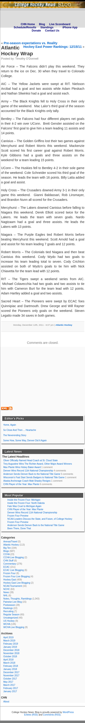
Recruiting (8, 611)
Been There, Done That (19, 528)
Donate (36, 30)
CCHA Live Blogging (13, 557)
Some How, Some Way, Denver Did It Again (25, 440)
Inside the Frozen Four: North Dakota (26, 503)
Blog (42, 24)
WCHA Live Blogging (13, 627)
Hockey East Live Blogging (16, 583)
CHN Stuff (8, 560)
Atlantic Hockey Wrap (17, 50)
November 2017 (11, 675)
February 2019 (10, 644)
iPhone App (69, 27)
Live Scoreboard (59, 24)
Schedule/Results (25, 27)
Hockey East (9, 579)
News (6, 592)
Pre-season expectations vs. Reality (30, 43)
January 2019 (10, 647)
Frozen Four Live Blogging (16, 576)
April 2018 (8, 659)
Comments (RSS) (52, 714)
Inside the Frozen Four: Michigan (23, 500)
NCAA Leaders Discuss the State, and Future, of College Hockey (39, 519)
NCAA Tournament (12, 586)
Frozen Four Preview (17, 515)
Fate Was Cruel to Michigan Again (24, 506)
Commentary (9, 564)
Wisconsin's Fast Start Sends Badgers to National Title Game (33, 477)
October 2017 (10, 678)
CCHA (6, 554)
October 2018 (10, 656)
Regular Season (11, 614)
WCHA (6, 624)
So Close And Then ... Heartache (19, 430)
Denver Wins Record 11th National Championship (28, 470)
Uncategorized (10, 617)
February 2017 (10, 688)
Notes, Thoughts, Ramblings (17, 598)
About (6, 701)
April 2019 (8, 637)
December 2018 (11, 650)
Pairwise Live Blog (12, 602)
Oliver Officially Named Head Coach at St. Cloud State (30, 460)
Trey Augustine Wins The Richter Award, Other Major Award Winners (37, 464)
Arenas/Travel (10, 541)
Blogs (6, 551)
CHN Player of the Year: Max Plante (21, 484)
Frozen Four (9, 573)
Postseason (9, 605)
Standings (46, 27)
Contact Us (52, 30)
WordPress (68, 712)
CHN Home (28, 24)
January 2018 (10, 669)
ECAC (6, 567)
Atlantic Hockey (63, 325)
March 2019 (9, 640)
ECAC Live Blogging (13, 570)
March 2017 (9, 685)
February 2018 (10, 666)
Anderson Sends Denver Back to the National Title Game (31, 474)
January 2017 (10, 691)
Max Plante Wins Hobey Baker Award (22, 467)
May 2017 (8, 682)
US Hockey (9, 621)
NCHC (6, 589)
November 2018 (11, 653)
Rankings (8, 608)
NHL (5, 595)
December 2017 (11, 672)
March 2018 (9, 663)
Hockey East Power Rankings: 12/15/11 (52, 47)
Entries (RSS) (31, 714)
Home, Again (9, 425)
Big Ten (7, 548)
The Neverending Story (14, 435)
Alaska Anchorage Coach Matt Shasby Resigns (27, 481)
